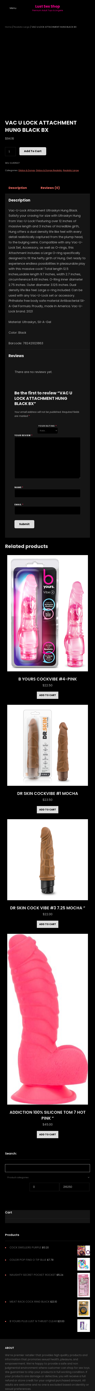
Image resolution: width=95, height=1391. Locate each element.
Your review (23, 435)
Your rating (47, 425)
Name (18, 487)
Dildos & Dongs (26, 170)
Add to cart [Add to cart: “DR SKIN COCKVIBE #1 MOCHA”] (47, 809)
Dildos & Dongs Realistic (49, 170)
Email (18, 504)
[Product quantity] (10, 151)
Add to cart (33, 151)
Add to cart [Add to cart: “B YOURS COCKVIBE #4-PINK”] (47, 695)
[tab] (20, 188)
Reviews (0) (50, 188)
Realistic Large (22, 27)
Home (8, 27)
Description (18, 188)
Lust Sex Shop (47, 6)
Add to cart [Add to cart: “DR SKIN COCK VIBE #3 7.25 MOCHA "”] (47, 924)
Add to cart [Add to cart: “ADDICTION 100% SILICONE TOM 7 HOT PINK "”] (47, 1134)
